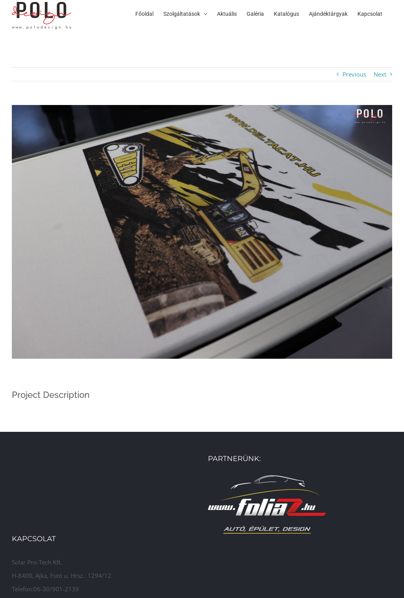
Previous (354, 74)
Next (380, 74)
